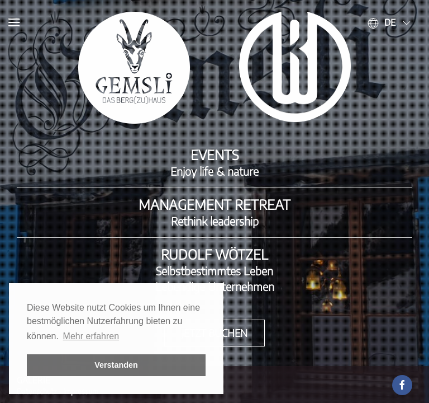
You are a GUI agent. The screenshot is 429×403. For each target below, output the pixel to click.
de (390, 22)
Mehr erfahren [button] (91, 336)
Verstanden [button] (116, 364)
